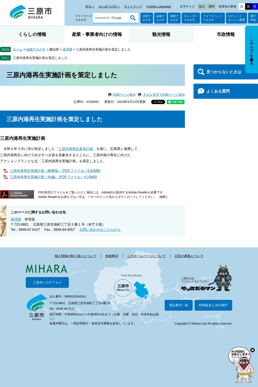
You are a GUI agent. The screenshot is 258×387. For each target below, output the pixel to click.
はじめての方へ (109, 6)
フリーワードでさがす (83, 18)
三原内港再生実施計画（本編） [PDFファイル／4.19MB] (53, 177)
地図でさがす (174, 18)
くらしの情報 (32, 34)
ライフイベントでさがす (213, 18)
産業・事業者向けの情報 (97, 34)
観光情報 (161, 34)
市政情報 (226, 34)
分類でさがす (147, 18)
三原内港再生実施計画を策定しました (40, 58)
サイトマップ (133, 6)
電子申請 (253, 18)
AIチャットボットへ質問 (236, 18)
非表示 (255, 26)
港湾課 (67, 49)
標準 (212, 6)
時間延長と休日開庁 (213, 305)
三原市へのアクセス (47, 282)
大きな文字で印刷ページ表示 (164, 94)
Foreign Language (158, 6)
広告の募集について (189, 256)
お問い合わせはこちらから (100, 229)
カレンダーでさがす (191, 18)
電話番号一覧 (178, 305)
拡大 (202, 6)
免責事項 (111, 256)
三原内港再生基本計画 (75, 149)
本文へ (89, 6)
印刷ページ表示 (124, 94)
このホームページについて (146, 256)
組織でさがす (160, 18)
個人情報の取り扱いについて (76, 256)
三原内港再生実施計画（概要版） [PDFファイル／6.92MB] (55, 171)
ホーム (18, 49)
